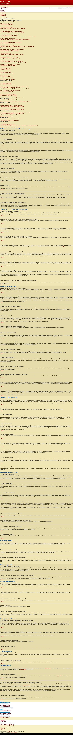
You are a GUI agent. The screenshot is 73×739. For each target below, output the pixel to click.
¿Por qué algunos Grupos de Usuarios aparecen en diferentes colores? (14, 88)
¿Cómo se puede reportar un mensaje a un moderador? (11, 61)
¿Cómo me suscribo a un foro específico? (8, 114)
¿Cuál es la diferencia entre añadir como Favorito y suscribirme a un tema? (15, 112)
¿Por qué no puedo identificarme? (7, 27)
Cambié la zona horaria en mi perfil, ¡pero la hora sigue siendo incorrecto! (15, 39)
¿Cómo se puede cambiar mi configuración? (9, 35)
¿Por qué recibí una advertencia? (7, 60)
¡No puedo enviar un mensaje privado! (7, 94)
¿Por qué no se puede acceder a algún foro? (9, 57)
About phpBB (23, 669)
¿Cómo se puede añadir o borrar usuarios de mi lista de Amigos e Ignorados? (15, 101)
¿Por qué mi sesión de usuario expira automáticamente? (11, 31)
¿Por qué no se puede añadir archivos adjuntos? (10, 58)
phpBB (63, 246)
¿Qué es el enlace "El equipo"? (6, 91)
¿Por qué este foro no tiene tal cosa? (7, 124)
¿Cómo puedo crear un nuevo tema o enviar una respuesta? (12, 49)
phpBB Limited (48, 668)
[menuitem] (4, 7)
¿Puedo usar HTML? (4, 69)
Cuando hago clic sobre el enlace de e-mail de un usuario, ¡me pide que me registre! (17, 46)
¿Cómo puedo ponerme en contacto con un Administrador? (12, 127)
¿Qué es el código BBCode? (6, 68)
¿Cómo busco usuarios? (5, 107)
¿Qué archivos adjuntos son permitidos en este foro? (10, 118)
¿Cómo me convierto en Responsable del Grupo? (10, 87)
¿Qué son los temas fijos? (5, 76)
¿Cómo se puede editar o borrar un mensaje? (9, 50)
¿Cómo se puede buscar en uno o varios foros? (9, 103)
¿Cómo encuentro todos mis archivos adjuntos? (9, 120)
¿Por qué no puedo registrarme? (6, 24)
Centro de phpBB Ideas (58, 675)
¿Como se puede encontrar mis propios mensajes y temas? (12, 109)
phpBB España (14, 732)
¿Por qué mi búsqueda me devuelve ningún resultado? (11, 105)
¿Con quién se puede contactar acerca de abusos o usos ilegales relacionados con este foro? (19, 125)
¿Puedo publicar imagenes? (5, 72)
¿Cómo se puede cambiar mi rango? (7, 45)
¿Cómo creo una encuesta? (5, 53)
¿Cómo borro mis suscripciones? (6, 116)
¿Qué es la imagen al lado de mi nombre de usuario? (11, 42)
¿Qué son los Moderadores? (6, 83)
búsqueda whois (26, 685)
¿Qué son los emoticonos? (5, 71)
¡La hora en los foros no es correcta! (7, 38)
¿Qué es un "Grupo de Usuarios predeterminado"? (10, 90)
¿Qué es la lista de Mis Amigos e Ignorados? (9, 99)
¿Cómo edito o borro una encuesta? (7, 56)
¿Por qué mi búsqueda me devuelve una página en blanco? (12, 106)
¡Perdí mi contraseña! (4, 30)
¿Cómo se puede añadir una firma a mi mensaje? (10, 51)
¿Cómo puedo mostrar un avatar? (7, 43)
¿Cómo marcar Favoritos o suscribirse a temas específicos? (12, 113)
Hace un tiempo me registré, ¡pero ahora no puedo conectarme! (13, 28)
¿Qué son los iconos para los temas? (7, 79)
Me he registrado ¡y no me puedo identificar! (9, 25)
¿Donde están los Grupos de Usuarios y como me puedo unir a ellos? (14, 86)
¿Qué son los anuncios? (5, 75)
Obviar (1, 4)
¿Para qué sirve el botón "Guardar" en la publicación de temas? (13, 62)
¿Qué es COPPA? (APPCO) (5, 23)
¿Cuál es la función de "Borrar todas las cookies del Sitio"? (12, 32)
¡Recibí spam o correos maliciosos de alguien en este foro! (12, 97)
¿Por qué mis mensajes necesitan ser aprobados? (10, 64)
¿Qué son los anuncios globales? (7, 73)
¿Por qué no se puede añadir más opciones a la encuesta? (12, 54)
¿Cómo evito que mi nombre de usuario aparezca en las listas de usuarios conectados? (17, 36)
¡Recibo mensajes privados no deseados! (8, 95)
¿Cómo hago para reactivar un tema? (7, 65)
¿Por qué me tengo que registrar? (7, 21)
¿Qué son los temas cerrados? (6, 77)
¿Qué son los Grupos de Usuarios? (7, 84)
